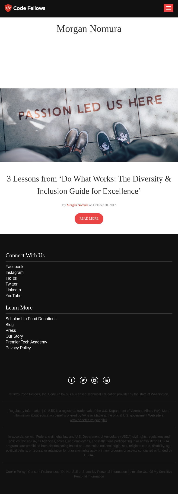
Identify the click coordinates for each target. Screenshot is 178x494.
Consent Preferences (43, 472)
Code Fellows (25, 8)
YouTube (14, 295)
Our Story (14, 336)
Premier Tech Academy (26, 342)
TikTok (11, 278)
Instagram (15, 272)
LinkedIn (13, 290)
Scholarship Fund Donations (31, 318)
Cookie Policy (15, 472)
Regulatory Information (25, 411)
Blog (10, 324)
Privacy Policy (18, 348)
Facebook (14, 266)
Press (11, 330)
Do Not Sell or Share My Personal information (94, 472)
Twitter (12, 284)
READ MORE (89, 218)
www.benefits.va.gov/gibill (88, 420)
